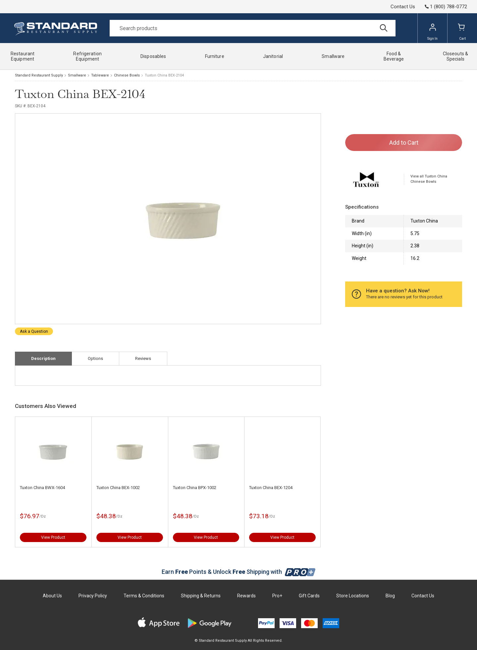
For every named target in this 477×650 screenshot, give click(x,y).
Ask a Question (34, 331)
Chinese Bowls (127, 75)
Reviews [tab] (143, 358)
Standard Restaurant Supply (39, 75)
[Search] (253, 28)
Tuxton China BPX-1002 (194, 487)
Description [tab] (43, 358)
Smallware (77, 75)
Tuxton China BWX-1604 (42, 487)
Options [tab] (95, 358)
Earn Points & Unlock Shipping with (239, 571)
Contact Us (403, 7)
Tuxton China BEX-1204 (270, 487)
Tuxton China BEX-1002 (118, 487)
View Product (53, 537)
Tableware (100, 75)
